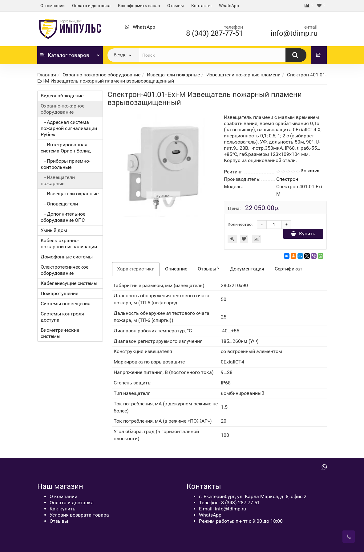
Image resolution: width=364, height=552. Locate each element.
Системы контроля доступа (62, 317)
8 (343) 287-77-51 (214, 33)
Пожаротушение (59, 293)
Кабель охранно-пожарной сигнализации (69, 243)
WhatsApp (229, 5)
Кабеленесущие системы (69, 283)
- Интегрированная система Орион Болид (66, 148)
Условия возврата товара (79, 515)
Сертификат (288, 269)
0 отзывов (310, 170)
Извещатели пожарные (173, 75)
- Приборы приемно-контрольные (65, 164)
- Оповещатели (59, 204)
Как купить (62, 509)
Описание (176, 269)
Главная (46, 75)
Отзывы (175, 5)
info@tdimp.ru (294, 33)
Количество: (240, 224)
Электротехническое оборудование (64, 270)
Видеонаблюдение (62, 96)
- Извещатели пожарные (58, 180)
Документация (247, 269)
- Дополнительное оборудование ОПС (63, 217)
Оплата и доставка (91, 5)
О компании (52, 5)
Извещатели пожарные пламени (243, 75)
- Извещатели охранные (70, 194)
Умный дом (54, 230)
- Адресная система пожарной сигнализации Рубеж (69, 128)
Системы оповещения (66, 303)
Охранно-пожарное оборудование (101, 75)
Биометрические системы (60, 333)
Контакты (201, 5)
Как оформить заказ (139, 5)
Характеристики (136, 269)
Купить (303, 234)
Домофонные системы (67, 257)
